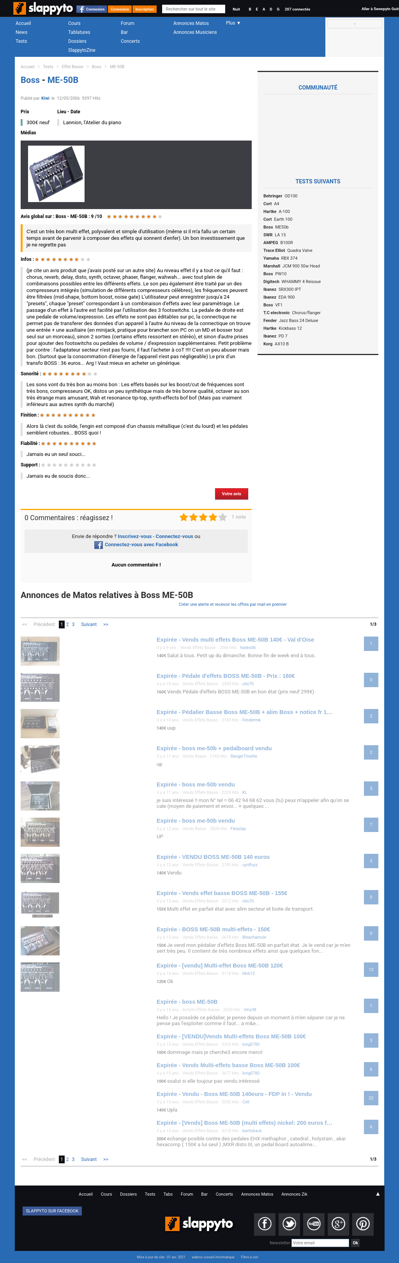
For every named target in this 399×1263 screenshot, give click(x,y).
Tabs (168, 1194)
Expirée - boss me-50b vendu (196, 784)
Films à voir (249, 1257)
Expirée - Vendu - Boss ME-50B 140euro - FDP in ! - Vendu (234, 1094)
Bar (124, 32)
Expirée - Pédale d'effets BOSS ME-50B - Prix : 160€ (226, 676)
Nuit (236, 9)
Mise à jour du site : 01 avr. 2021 (161, 1257)
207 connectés (297, 9)
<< (24, 624)
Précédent (44, 624)
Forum (127, 23)
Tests (21, 41)
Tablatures (79, 32)
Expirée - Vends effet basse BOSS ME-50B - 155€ (222, 893)
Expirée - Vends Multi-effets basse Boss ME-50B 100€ (228, 1065)
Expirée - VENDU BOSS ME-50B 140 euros (213, 857)
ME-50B (117, 66)
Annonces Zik (294, 1194)
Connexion (95, 9)
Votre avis (231, 493)
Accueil (23, 23)
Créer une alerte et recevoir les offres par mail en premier (233, 604)
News (21, 32)
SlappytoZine (81, 50)
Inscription (144, 9)
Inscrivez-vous (135, 536)
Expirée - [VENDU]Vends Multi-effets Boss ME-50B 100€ (231, 1036)
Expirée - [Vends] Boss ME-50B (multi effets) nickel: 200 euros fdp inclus (245, 1123)
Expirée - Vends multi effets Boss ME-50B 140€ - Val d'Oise (235, 640)
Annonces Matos (191, 23)
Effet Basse (72, 66)
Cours (74, 23)
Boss (96, 66)
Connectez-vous (175, 536)
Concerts (130, 41)
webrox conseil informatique (213, 1257)
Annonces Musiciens (195, 32)
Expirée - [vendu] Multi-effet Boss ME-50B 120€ (220, 965)
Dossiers (77, 41)
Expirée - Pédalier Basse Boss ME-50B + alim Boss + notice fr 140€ (245, 712)
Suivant (89, 624)
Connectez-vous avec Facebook (136, 544)
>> (105, 624)
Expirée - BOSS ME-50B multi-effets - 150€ (213, 929)
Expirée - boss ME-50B (187, 1002)
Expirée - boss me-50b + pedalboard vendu (214, 748)
